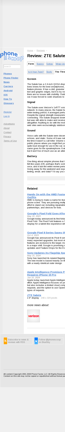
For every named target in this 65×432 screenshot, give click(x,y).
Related (32, 188)
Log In (7, 116)
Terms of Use (10, 140)
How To (8, 99)
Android (8, 90)
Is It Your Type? (36, 72)
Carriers (8, 86)
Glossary (9, 103)
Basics (40, 64)
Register (8, 112)
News (7, 82)
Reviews (41, 50)
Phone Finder (11, 78)
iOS (6, 95)
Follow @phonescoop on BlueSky (50, 340)
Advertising (9, 124)
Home (30, 50)
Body (49, 72)
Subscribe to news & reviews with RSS (18, 340)
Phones (8, 73)
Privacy (7, 136)
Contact (7, 132)
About (6, 128)
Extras (50, 64)
